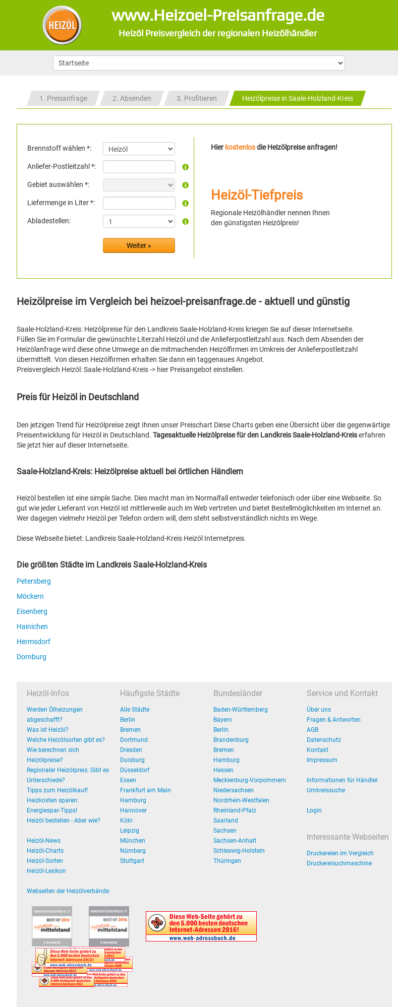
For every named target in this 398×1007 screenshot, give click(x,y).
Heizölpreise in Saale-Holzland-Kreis (297, 98)
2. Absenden (131, 98)
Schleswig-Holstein (239, 850)
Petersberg (34, 581)
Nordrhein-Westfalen (241, 800)
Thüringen (227, 860)
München (132, 840)
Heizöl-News (44, 840)
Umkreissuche (326, 790)
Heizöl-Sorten (45, 860)
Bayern (222, 719)
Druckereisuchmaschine (339, 863)
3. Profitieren (197, 98)
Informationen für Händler (342, 780)
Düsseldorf (134, 770)
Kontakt (317, 749)
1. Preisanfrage (63, 98)
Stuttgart (132, 860)
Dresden (131, 749)
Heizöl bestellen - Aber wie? (63, 820)
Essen (128, 780)
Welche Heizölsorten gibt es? (66, 739)
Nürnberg (133, 850)
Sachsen (225, 830)
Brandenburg (231, 739)
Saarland (225, 820)
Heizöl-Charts (45, 850)
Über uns (319, 709)
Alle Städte (134, 709)
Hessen (223, 770)
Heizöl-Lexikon (46, 870)
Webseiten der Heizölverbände (68, 891)
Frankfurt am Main (145, 790)
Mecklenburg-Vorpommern (249, 780)
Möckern (30, 596)
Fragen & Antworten (334, 719)
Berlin (127, 719)
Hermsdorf (33, 642)
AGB (312, 729)
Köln (126, 820)
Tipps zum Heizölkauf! (57, 790)
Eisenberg (32, 611)
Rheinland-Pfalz (234, 810)
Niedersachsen (233, 790)
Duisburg (132, 760)
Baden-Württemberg (240, 709)
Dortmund (134, 739)
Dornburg (31, 657)
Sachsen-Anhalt (234, 840)
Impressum (322, 760)
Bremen (130, 729)
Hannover (133, 810)
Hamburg (133, 800)
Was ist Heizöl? (48, 729)
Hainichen (32, 626)
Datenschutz (324, 739)
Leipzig (129, 830)
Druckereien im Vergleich (340, 853)
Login (314, 810)
